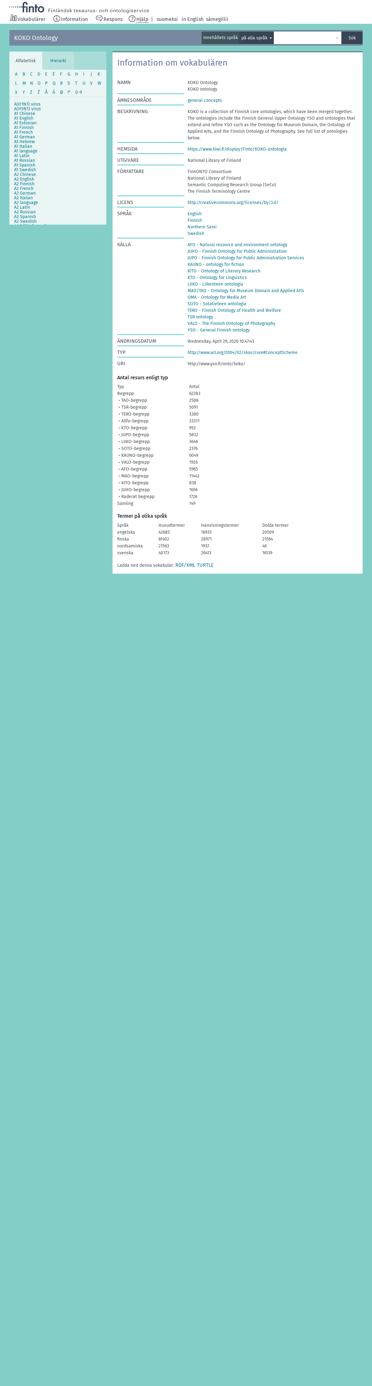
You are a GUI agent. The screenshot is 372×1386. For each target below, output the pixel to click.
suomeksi (167, 19)
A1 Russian (24, 160)
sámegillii (217, 19)
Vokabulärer (31, 19)
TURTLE (205, 565)
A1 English (23, 118)
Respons (113, 19)
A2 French (23, 188)
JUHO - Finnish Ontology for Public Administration (237, 251)
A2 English (24, 179)
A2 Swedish (25, 221)
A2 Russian (25, 212)
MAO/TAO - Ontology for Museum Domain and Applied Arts (246, 290)
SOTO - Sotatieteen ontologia (217, 304)
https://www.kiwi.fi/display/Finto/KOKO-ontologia (237, 149)
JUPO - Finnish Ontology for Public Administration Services (246, 258)
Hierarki (58, 60)
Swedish (196, 233)
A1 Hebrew (24, 141)
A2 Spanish (25, 216)
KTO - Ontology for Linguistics (217, 277)
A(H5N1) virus (27, 109)
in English (193, 19)
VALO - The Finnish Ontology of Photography (231, 323)
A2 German (25, 193)
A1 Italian (23, 146)
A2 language (26, 202)
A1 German (24, 137)
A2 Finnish (24, 184)
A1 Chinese (24, 113)
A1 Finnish (24, 127)
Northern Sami (202, 227)
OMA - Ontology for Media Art (217, 297)
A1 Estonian (25, 123)
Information (74, 19)
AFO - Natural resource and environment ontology (237, 244)
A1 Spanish (24, 165)
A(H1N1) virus (27, 104)
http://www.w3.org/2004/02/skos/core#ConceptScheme (243, 352)
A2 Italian (23, 198)
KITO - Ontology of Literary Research (224, 271)
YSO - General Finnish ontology (219, 330)
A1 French (23, 132)
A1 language (26, 151)
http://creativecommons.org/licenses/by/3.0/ (233, 202)
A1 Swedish (25, 169)
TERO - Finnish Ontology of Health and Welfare (234, 310)
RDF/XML (185, 565)
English (195, 214)
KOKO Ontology (36, 38)
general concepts (205, 100)
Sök (352, 38)
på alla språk (255, 38)
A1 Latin (21, 155)
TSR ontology (200, 317)
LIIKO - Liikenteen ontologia (215, 284)
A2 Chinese (25, 174)
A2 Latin (22, 207)
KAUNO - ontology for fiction (216, 264)
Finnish (195, 220)
